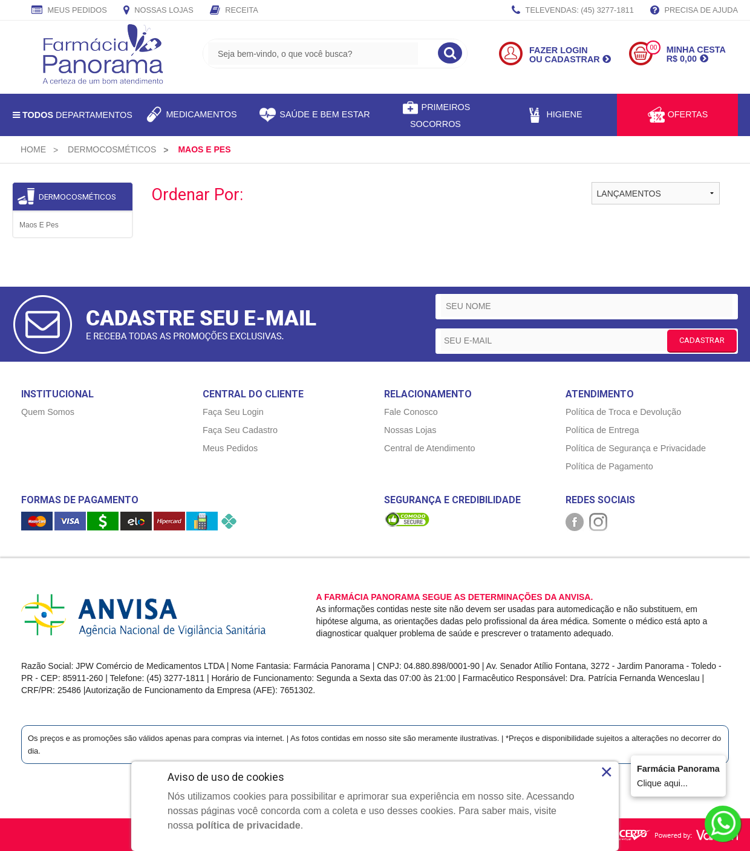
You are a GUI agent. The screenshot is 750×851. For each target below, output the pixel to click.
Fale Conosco (411, 412)
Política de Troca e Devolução (623, 412)
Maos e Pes (39, 225)
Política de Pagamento (609, 466)
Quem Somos (47, 412)
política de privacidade (248, 825)
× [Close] (606, 772)
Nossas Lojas (158, 10)
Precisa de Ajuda (694, 10)
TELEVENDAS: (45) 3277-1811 (573, 10)
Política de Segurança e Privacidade (636, 448)
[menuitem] (33, 149)
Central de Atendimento (429, 448)
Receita (234, 10)
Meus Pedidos (69, 10)
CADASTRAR (702, 340)
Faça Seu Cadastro (240, 430)
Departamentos (72, 115)
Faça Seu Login (233, 412)
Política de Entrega (602, 430)
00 (653, 47)
